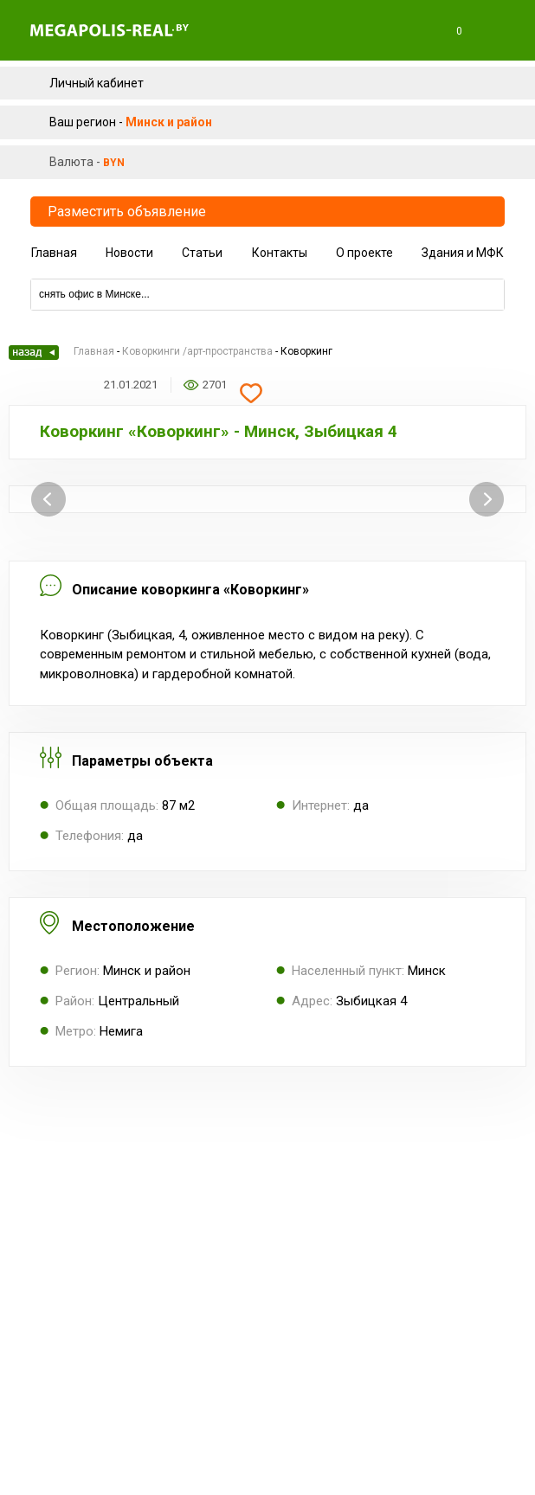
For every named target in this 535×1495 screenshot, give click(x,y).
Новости (129, 253)
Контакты (279, 253)
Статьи (202, 253)
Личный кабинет (96, 83)
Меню (499, 31)
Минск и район (169, 122)
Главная (54, 253)
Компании (267, 272)
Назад (34, 352)
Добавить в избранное (251, 393)
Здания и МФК (463, 253)
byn (114, 163)
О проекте (364, 253)
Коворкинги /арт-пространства (197, 351)
